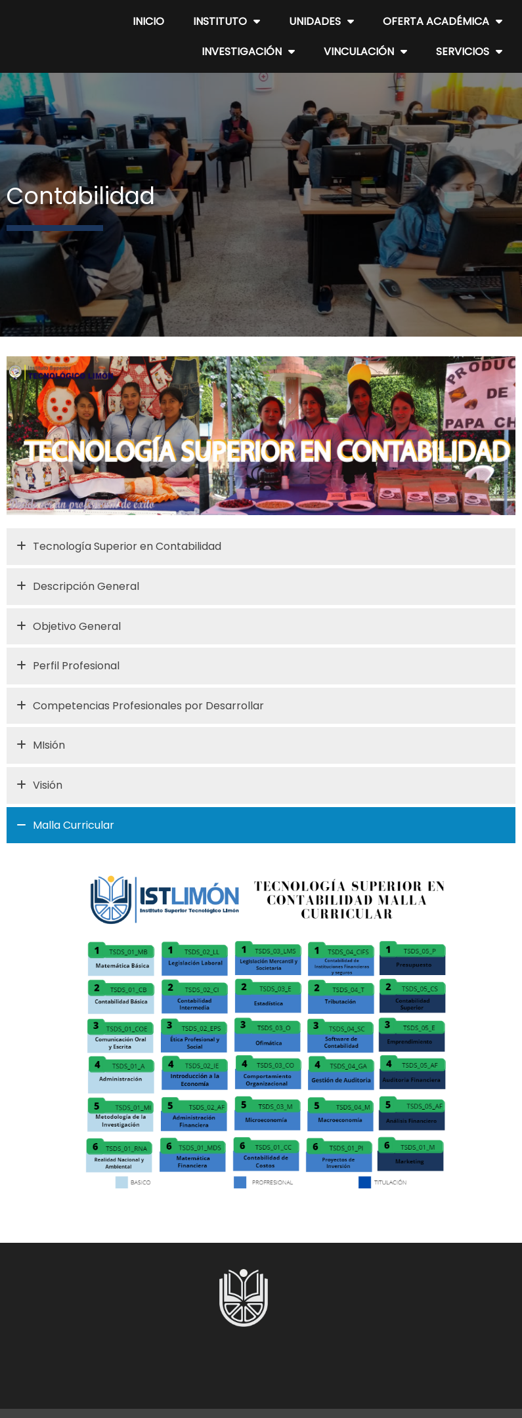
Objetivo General (68, 626)
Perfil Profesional (68, 666)
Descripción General (77, 586)
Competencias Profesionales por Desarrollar (140, 706)
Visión (39, 785)
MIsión (40, 745)
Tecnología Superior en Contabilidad (118, 546)
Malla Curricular (65, 825)
